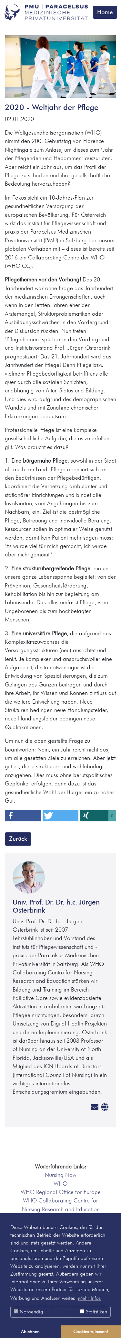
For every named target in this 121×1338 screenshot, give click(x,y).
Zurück (18, 838)
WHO (60, 1183)
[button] (23, 815)
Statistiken (93, 1312)
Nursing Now (60, 1174)
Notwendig (28, 1312)
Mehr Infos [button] (89, 1298)
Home (105, 12)
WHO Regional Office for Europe (61, 1192)
